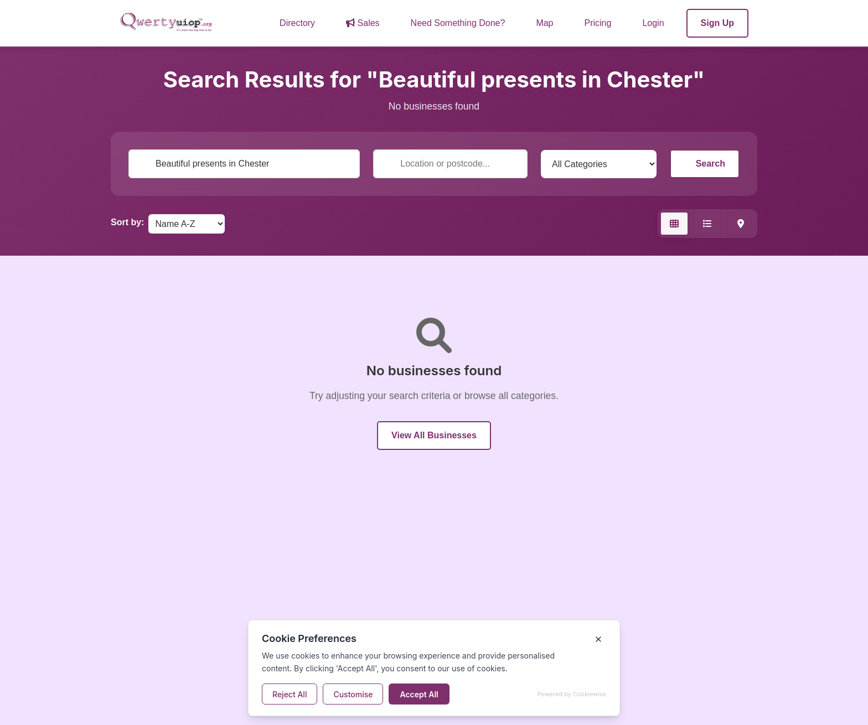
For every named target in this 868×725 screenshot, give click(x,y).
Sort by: (127, 222)
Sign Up (717, 23)
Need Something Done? (458, 23)
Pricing (598, 23)
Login (653, 23)
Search (704, 163)
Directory (297, 23)
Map (544, 23)
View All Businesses (434, 435)
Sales (362, 23)
